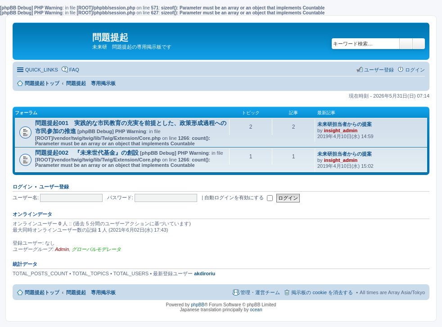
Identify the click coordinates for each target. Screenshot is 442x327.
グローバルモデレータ (96, 249)
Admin (62, 249)
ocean (256, 309)
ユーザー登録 (54, 186)
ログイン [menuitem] (415, 69)
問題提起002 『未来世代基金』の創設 (87, 152)
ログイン (22, 186)
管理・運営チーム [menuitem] (260, 292)
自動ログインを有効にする (238, 197)
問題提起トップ (42, 292)
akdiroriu (204, 273)
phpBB (197, 304)
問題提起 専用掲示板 (91, 292)
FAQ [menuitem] (74, 69)
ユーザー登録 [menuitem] (379, 69)
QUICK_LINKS (41, 69)
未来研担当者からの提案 (344, 124)
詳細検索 (419, 43)
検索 (406, 43)
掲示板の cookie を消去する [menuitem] (322, 292)
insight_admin (341, 130)
